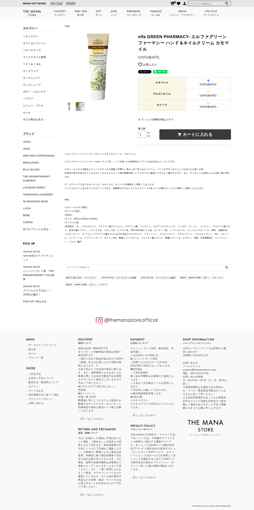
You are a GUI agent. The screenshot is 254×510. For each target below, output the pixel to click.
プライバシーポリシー (41, 398)
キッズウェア (30, 71)
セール (27, 112)
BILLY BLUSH (31, 169)
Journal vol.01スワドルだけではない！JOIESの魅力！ (37, 290)
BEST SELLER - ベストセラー (81, 277)
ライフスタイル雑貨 (34, 57)
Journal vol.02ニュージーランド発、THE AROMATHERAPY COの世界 (38, 273)
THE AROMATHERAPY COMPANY (37, 178)
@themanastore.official (127, 320)
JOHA (26, 148)
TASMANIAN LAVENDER (38, 194)
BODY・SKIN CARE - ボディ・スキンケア (201, 277)
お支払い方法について (41, 378)
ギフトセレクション (34, 43)
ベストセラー (30, 36)
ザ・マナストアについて (42, 345)
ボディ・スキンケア (34, 91)
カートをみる (36, 390)
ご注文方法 (34, 374)
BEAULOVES (31, 162)
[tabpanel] (98, 67)
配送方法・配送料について (43, 382)
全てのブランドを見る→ (37, 229)
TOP (67, 26)
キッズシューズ (32, 84)
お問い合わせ (36, 403)
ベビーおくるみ (32, 64)
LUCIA (27, 208)
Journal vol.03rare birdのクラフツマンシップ (38, 255)
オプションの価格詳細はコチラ (156, 119)
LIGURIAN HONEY (34, 187)
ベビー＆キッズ (32, 50)
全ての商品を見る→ (34, 119)
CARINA (28, 222)
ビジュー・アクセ (33, 105)
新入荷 (32, 349)
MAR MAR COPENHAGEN (39, 155)
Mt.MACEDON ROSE (35, 201)
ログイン (33, 386)
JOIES (27, 141)
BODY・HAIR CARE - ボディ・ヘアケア (86, 284)
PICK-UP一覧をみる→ (36, 301)
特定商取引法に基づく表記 (43, 394)
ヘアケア (28, 98)
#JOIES (70, 3)
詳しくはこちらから (92, 418)
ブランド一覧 (36, 357)
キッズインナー (32, 77)
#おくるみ (57, 3)
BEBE (26, 215)
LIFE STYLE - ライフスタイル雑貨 (118, 277)
